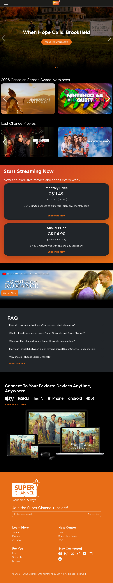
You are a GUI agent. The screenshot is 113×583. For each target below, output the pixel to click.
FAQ (60, 540)
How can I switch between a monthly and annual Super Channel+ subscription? (52, 348)
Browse (16, 561)
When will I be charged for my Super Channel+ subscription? (42, 341)
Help (61, 532)
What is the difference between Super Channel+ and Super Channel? (47, 333)
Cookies (16, 540)
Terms (15, 532)
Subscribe (93, 514)
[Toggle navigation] (6, 3)
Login (15, 553)
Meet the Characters (56, 42)
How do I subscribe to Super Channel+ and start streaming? (42, 325)
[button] (4, 38)
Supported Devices (68, 536)
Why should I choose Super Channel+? (30, 356)
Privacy (16, 536)
